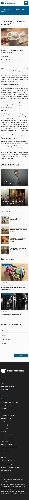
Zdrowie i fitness (6, 470)
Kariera (3, 421)
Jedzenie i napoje (6, 418)
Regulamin (4, 389)
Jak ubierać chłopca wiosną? (11, 183)
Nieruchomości (5, 428)
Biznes (3, 399)
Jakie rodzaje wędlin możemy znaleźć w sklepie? (18, 249)
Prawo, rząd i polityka (7, 434)
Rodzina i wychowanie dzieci (9, 447)
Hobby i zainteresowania (8, 415)
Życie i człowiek (5, 56)
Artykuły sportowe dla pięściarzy (11, 314)
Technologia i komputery (8, 464)
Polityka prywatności (8, 386)
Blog (2, 383)
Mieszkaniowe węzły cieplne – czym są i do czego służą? (18, 239)
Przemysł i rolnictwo (7, 438)
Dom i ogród (4, 405)
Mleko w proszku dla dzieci (9, 68)
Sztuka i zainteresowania (8, 460)
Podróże (3, 431)
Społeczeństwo (5, 451)
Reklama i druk (5, 441)
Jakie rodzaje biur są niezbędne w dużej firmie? (18, 219)
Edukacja (3, 408)
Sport (2, 454)
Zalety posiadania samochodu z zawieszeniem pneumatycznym (19, 229)
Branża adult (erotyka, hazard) (9, 402)
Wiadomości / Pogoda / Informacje (11, 467)
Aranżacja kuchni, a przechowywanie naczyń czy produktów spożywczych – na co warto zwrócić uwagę (14, 287)
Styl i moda (4, 457)
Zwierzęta (4, 473)
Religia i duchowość (7, 444)
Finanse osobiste (6, 412)
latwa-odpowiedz (5, 52)
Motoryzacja (4, 425)
